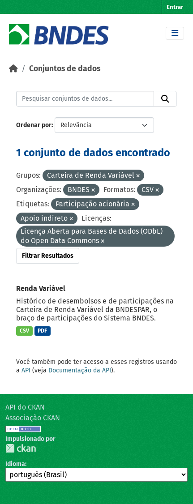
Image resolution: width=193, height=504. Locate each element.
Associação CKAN (32, 418)
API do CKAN (25, 407)
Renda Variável (40, 288)
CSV (24, 331)
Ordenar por (33, 125)
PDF (42, 331)
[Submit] (165, 99)
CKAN (20, 448)
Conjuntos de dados (64, 68)
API (25, 370)
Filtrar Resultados (47, 256)
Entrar (175, 7)
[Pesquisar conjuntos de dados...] (85, 99)
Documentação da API (79, 370)
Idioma (15, 464)
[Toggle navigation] (175, 33)
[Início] (13, 68)
